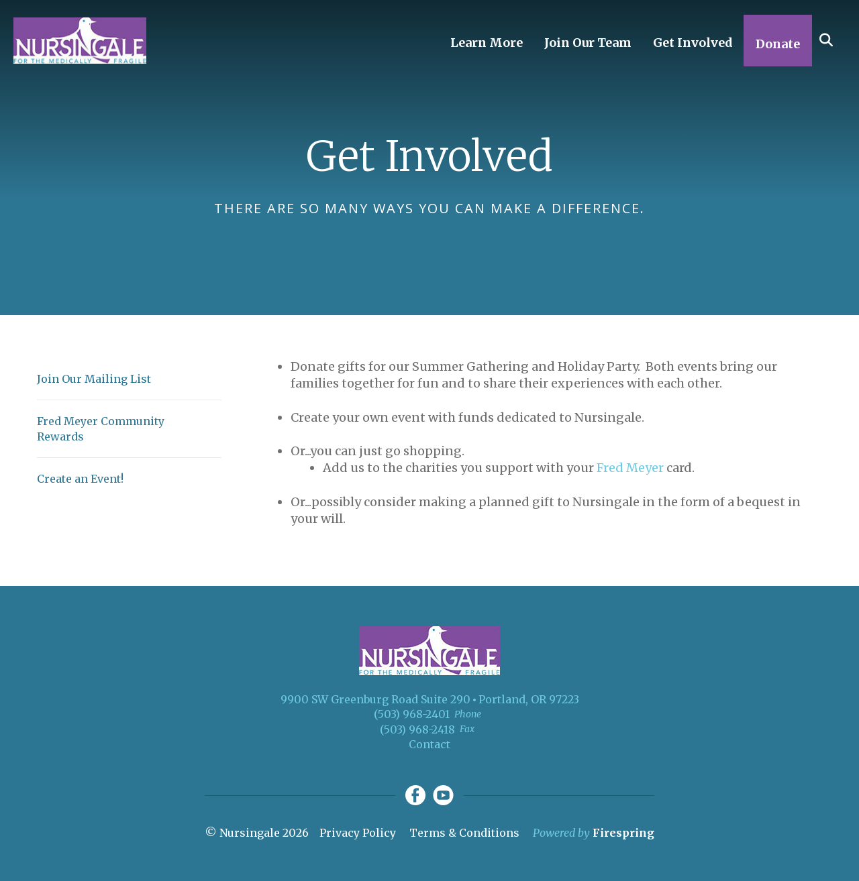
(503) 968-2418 (417, 729)
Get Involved (693, 42)
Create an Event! (80, 478)
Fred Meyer (630, 467)
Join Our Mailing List (94, 379)
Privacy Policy (357, 832)
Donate (778, 44)
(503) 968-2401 (412, 714)
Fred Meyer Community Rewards (100, 428)
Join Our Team (587, 42)
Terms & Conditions (464, 832)
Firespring (623, 832)
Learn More (486, 42)
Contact (429, 744)
